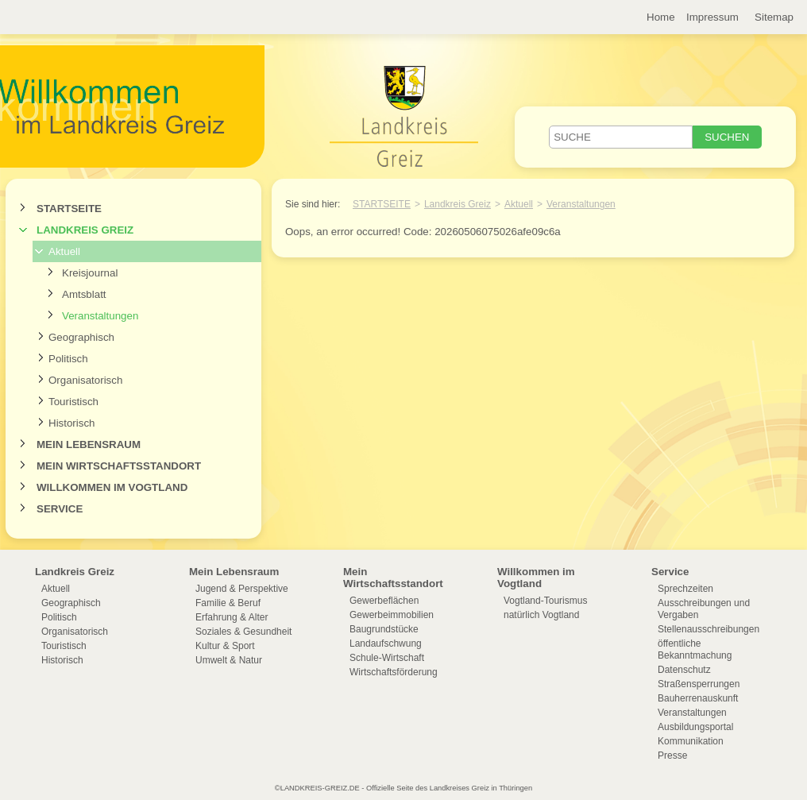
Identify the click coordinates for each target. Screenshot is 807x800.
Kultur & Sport (225, 645)
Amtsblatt (84, 294)
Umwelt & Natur (228, 660)
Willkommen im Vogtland (112, 487)
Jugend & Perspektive (241, 588)
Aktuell (64, 251)
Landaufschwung (385, 643)
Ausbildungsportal (695, 726)
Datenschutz (684, 669)
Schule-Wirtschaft (386, 657)
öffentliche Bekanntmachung (695, 649)
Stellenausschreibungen (708, 629)
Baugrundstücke (384, 629)
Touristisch (73, 402)
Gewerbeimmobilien (391, 614)
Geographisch (81, 337)
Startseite (69, 208)
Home (661, 17)
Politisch (68, 359)
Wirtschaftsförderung (393, 672)
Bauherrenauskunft (698, 698)
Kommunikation (691, 741)
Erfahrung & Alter (231, 617)
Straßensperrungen (698, 684)
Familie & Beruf (228, 603)
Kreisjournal (90, 273)
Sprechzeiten (685, 588)
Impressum (712, 17)
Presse (672, 755)
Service (60, 509)
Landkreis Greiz (85, 230)
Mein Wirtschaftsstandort (119, 466)
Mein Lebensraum (89, 444)
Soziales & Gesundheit (243, 631)
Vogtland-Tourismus (545, 600)
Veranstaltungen (100, 316)
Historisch (71, 423)
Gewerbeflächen (384, 600)
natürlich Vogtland (541, 614)
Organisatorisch (85, 380)
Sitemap (774, 17)
